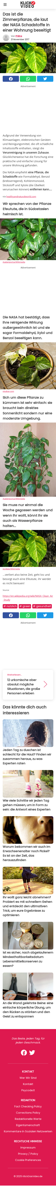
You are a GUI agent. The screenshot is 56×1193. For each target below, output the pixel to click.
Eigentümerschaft (28, 1125)
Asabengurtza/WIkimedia (14, 262)
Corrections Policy (28, 1113)
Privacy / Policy (28, 1154)
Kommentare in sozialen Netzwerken (28, 1131)
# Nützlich (10, 606)
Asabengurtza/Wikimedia (14, 498)
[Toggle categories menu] (5, 4)
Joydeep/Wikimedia (11, 568)
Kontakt (28, 1084)
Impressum (28, 1147)
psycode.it (28, 1090)
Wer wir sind (28, 1078)
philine (19, 36)
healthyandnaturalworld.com (21, 196)
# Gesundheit (42, 606)
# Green (24, 606)
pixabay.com (8, 391)
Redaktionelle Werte (28, 1119)
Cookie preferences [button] (28, 1160)
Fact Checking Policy (28, 1106)
